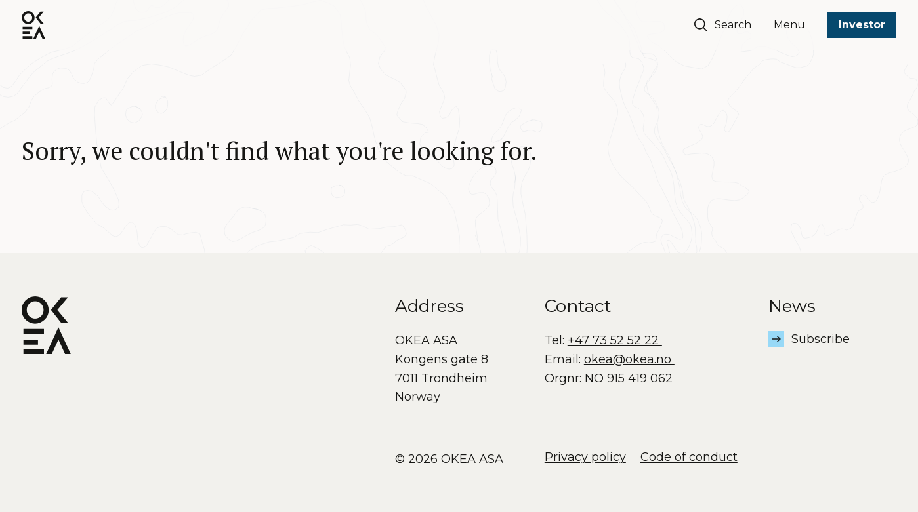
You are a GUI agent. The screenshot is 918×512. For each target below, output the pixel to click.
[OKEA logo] (33, 25)
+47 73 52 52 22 (615, 340)
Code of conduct (689, 457)
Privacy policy (585, 457)
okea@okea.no (629, 359)
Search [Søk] (722, 24)
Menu (789, 24)
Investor (862, 24)
